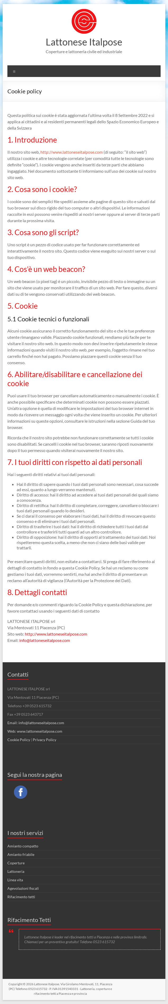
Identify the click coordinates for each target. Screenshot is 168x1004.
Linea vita (15, 880)
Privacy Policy (44, 739)
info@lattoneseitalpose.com (44, 640)
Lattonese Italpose (84, 42)
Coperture (16, 863)
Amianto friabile (20, 854)
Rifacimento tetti (21, 897)
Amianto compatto (22, 846)
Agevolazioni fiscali (23, 888)
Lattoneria (15, 871)
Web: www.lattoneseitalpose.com (34, 731)
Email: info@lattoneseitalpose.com (35, 722)
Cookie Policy (18, 739)
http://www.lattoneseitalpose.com (71, 151)
